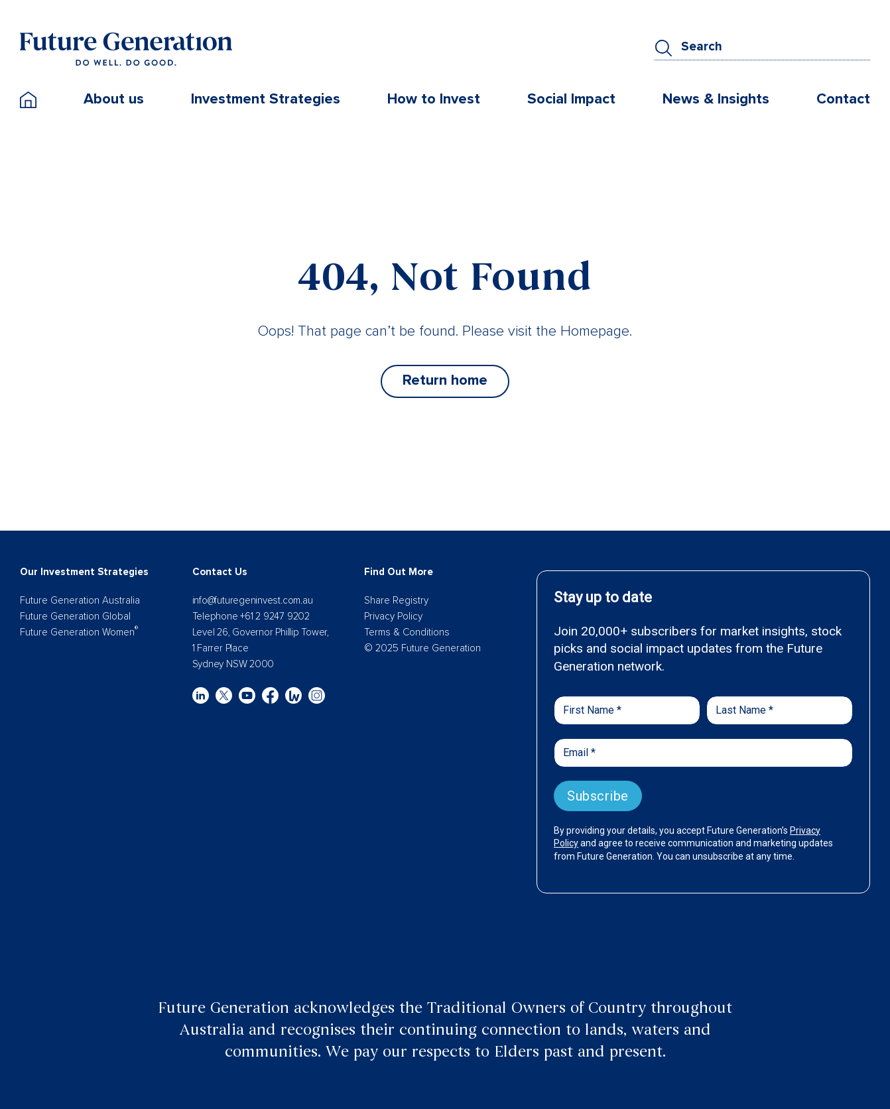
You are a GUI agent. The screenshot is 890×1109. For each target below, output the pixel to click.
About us (114, 99)
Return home (445, 380)
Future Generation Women (79, 632)
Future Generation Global (75, 616)
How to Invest (433, 99)
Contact (843, 99)
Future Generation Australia (80, 600)
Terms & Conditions (407, 632)
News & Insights (716, 99)
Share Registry (396, 600)
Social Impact (571, 99)
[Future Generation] (126, 48)
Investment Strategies (265, 99)
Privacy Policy (393, 616)
